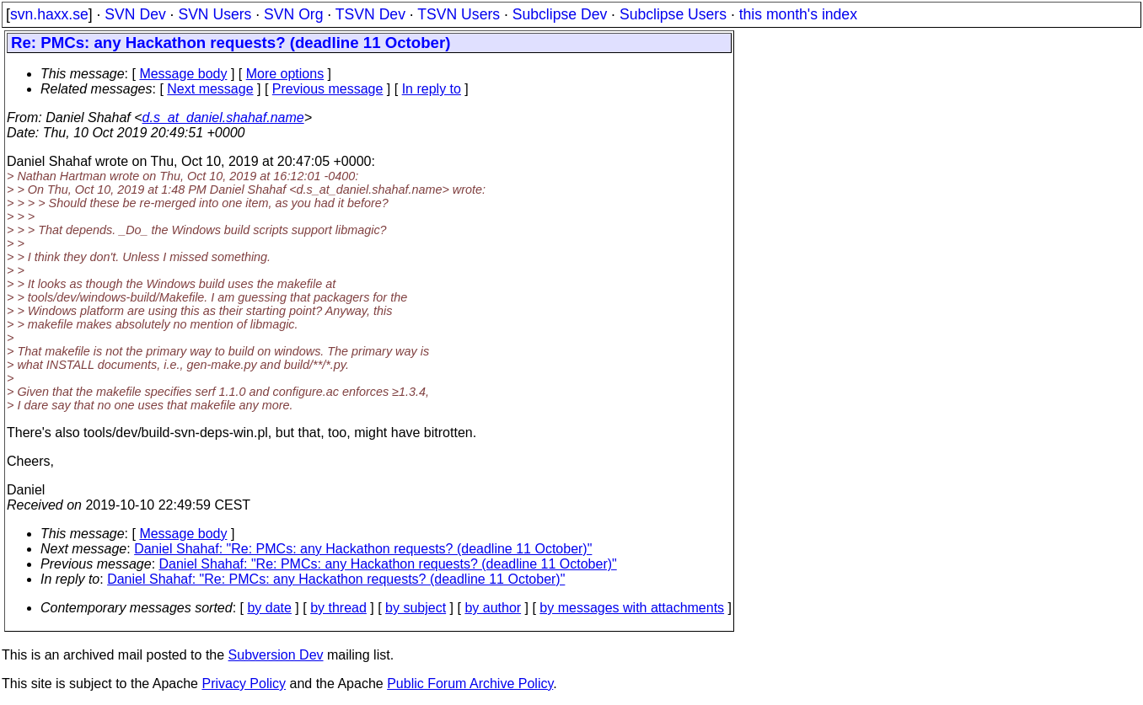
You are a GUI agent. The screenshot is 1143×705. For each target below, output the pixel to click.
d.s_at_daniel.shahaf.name (223, 117)
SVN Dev (135, 14)
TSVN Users (458, 14)
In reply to (431, 89)
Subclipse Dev (559, 14)
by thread (338, 608)
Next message (210, 89)
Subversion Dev (276, 655)
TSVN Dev (370, 14)
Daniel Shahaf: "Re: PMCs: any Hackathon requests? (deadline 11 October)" (363, 549)
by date (269, 608)
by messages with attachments (631, 608)
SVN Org (293, 14)
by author (492, 608)
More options (285, 74)
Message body (183, 74)
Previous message (328, 89)
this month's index (798, 14)
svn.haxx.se (49, 14)
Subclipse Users (673, 14)
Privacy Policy (243, 683)
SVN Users (214, 14)
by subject (415, 608)
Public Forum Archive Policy (470, 683)
